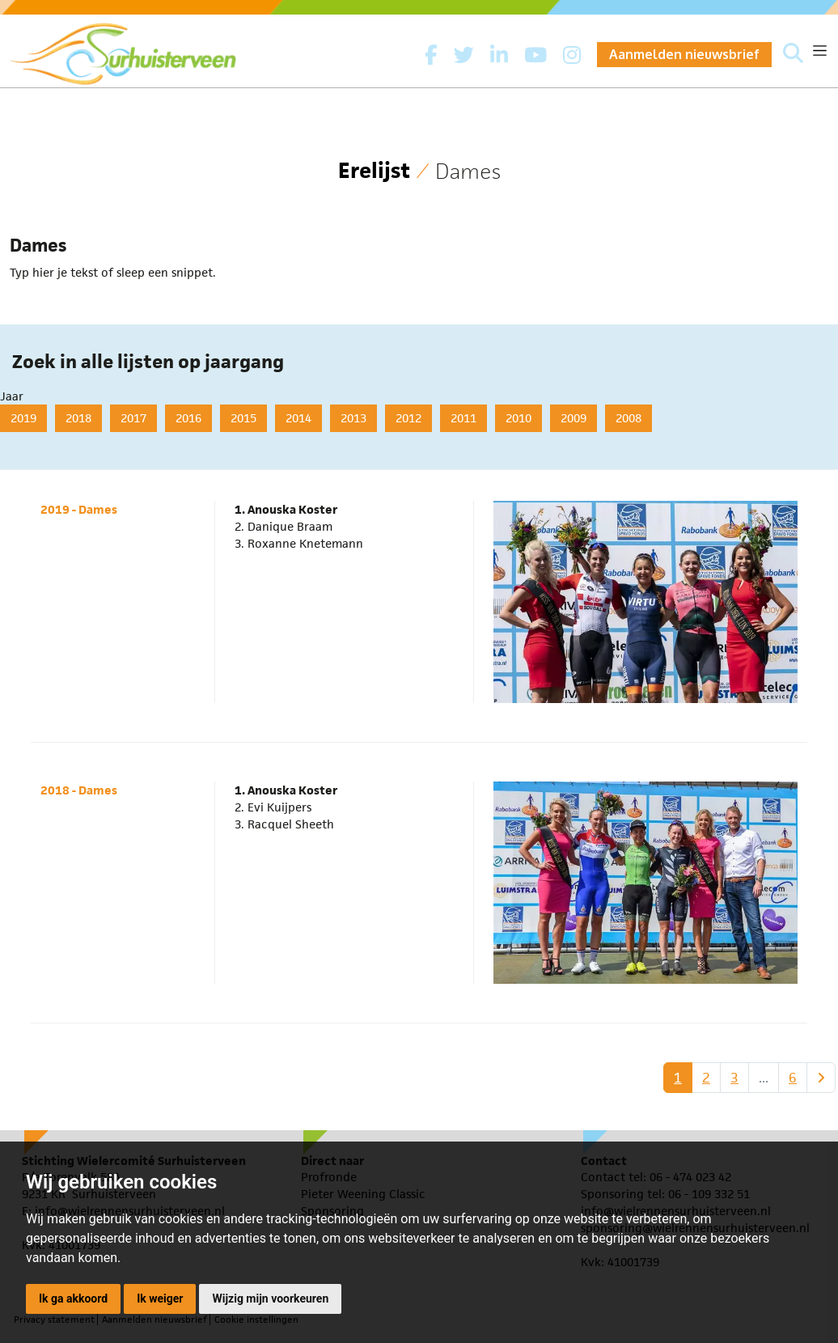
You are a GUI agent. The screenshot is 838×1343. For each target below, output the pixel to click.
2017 (133, 418)
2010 (518, 418)
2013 (353, 418)
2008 (628, 418)
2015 (243, 418)
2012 (408, 418)
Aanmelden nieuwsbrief (684, 54)
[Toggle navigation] (819, 50)
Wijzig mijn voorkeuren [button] (270, 1298)
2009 (573, 418)
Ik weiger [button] (160, 1298)
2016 (188, 418)
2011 (463, 418)
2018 (78, 418)
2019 (23, 418)
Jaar (11, 396)
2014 (298, 418)
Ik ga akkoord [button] (73, 1298)
